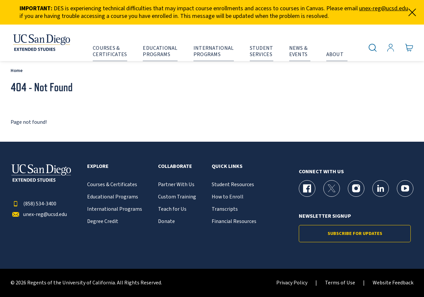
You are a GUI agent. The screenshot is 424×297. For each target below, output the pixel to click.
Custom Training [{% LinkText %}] (177, 196)
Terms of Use (340, 282)
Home (17, 70)
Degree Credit (102, 221)
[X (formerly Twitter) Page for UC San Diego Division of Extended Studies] (331, 188)
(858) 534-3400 (33, 203)
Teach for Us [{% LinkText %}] (172, 209)
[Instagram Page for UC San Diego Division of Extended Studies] (356, 188)
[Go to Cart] (409, 48)
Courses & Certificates (112, 184)
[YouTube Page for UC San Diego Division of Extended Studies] (405, 188)
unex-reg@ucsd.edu (383, 8)
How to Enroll (227, 196)
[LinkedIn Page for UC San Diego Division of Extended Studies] (380, 188)
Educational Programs (112, 196)
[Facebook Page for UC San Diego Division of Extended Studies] (307, 188)
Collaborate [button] (175, 166)
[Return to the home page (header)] (41, 43)
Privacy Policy (291, 282)
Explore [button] (98, 166)
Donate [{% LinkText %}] (166, 221)
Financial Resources (234, 221)
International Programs (114, 209)
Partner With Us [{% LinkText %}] (176, 184)
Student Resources (233, 184)
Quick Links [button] (227, 166)
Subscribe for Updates (355, 233)
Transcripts (225, 209)
